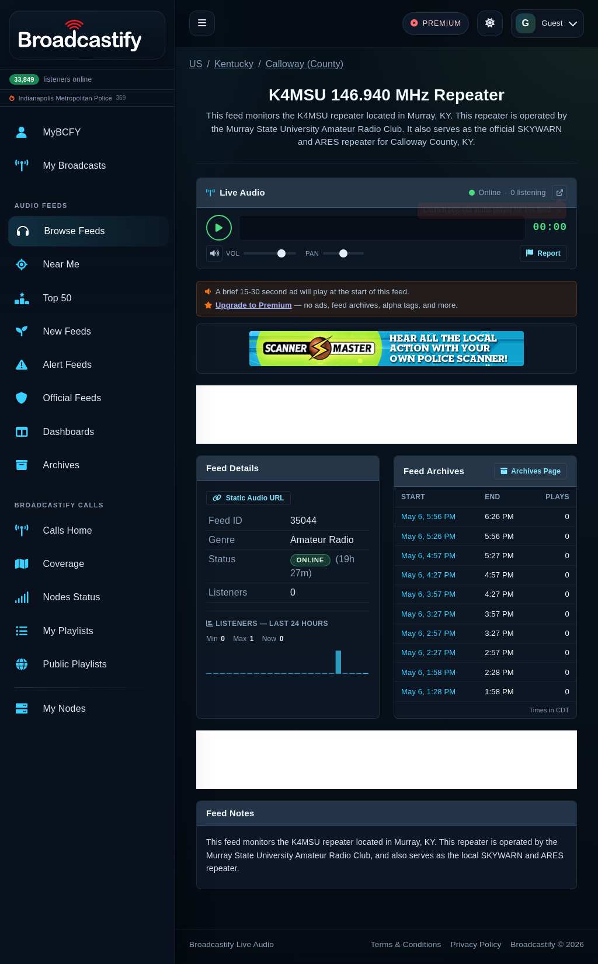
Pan (312, 253)
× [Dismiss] (559, 212)
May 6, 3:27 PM (428, 614)
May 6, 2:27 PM (428, 652)
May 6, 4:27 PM (428, 574)
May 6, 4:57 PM (428, 555)
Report (543, 253)
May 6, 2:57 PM (428, 633)
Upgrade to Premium (253, 305)
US (196, 64)
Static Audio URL (248, 498)
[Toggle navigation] (202, 23)
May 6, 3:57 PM (428, 594)
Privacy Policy (476, 944)
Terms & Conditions (406, 944)
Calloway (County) (304, 64)
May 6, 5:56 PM (428, 516)
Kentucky (233, 64)
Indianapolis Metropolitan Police (65, 98)
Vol (232, 253)
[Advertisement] (386, 414)
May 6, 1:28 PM (428, 691)
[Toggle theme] (490, 23)
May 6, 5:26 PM (428, 536)
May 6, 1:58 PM (428, 672)
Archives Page (530, 471)
